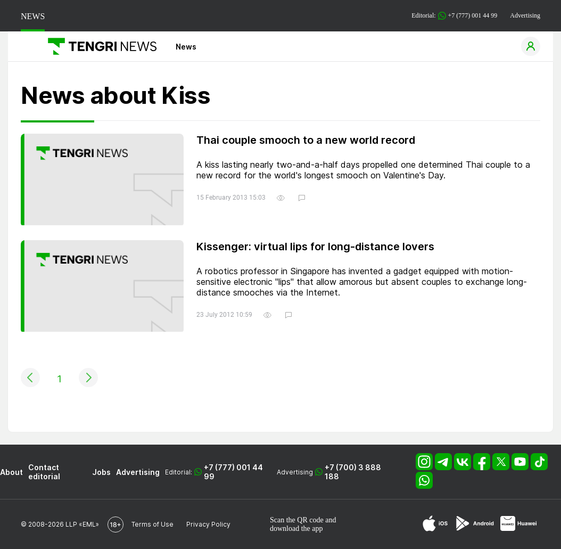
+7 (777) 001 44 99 (233, 472)
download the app (296, 528)
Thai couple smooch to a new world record (305, 140)
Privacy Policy (208, 524)
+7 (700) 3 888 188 (353, 472)
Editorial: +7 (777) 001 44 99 (454, 16)
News (186, 46)
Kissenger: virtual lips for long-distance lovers (315, 246)
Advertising (525, 15)
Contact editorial (44, 472)
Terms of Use (152, 524)
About (11, 472)
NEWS (33, 16)
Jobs (101, 472)
